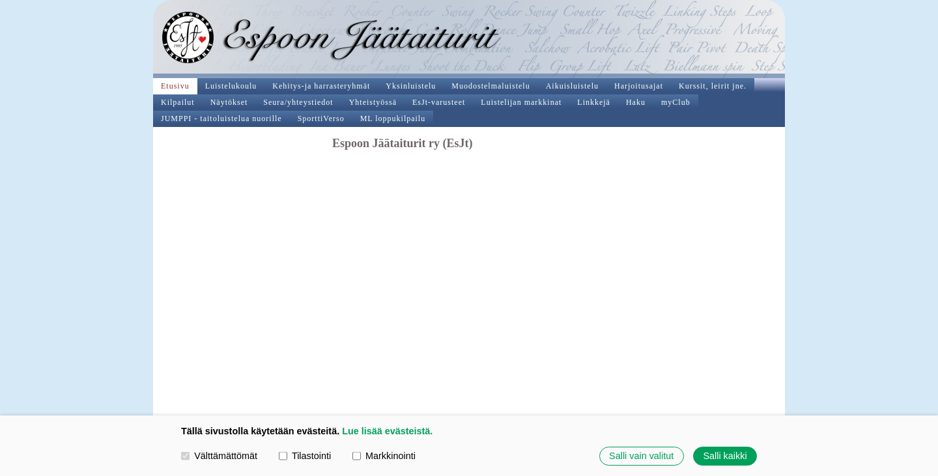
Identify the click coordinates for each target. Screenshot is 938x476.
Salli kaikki (724, 456)
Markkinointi (384, 456)
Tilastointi (305, 456)
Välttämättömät (219, 456)
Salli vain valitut (641, 456)
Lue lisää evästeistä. (387, 431)
